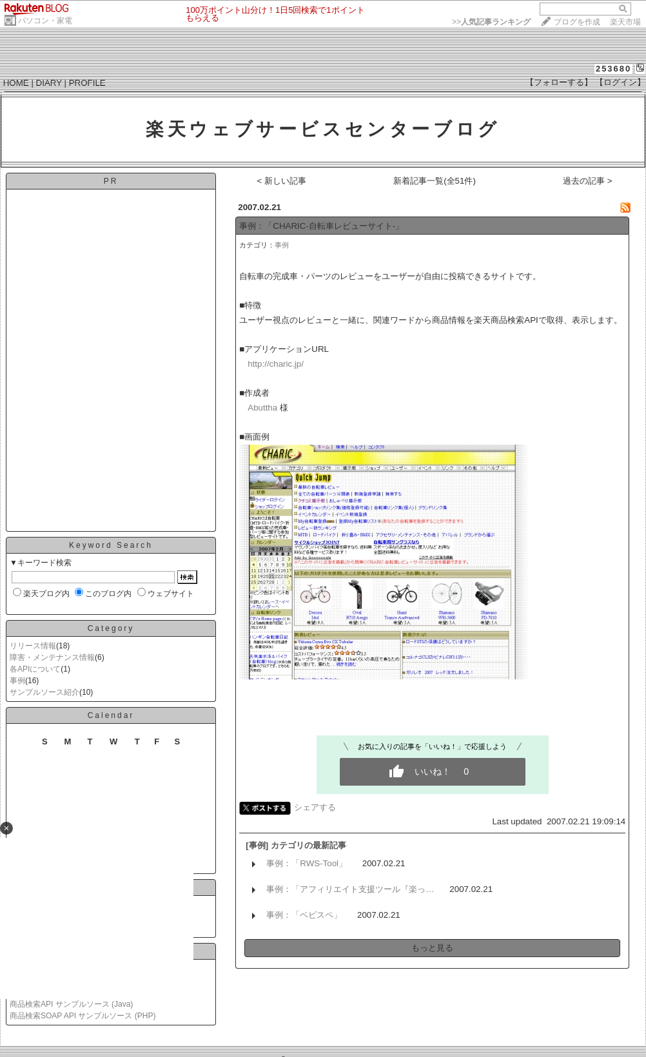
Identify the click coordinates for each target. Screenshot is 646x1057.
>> (491, 21)
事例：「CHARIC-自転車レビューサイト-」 (321, 226)
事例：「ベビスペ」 (304, 915)
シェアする (315, 807)
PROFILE (87, 83)
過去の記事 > (587, 181)
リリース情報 (33, 645)
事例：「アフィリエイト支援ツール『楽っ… (350, 889)
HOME (16, 83)
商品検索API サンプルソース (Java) (71, 1004)
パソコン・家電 (45, 20)
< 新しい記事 (282, 181)
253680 (613, 68)
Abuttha (262, 407)
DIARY (49, 83)
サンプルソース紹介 (44, 692)
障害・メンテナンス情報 (52, 657)
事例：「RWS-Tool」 (306, 863)
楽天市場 (625, 21)
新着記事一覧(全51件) (434, 181)
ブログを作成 (577, 21)
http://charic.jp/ (276, 364)
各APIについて (35, 669)
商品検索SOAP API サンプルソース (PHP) (82, 1015)
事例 (17, 680)
